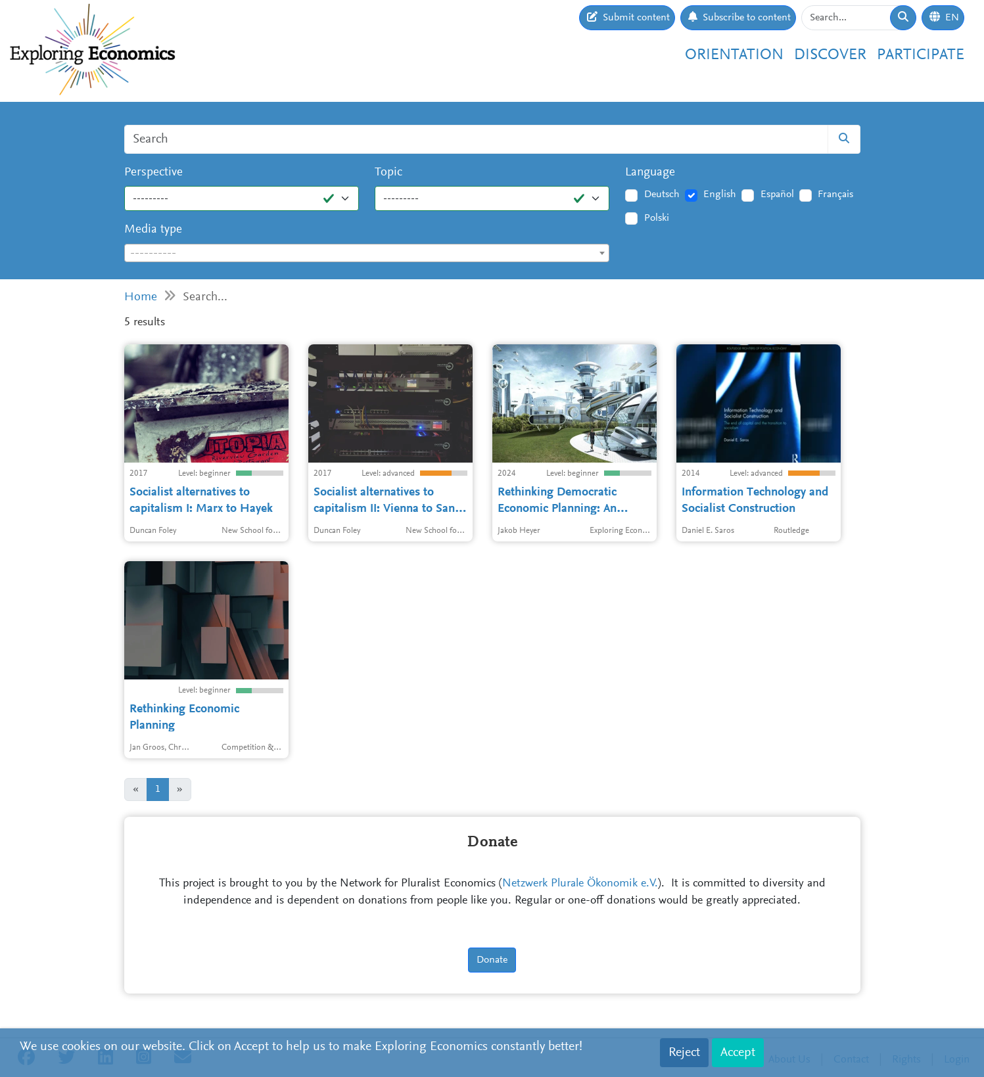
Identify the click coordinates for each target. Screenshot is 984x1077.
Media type (153, 229)
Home (140, 297)
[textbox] (367, 253)
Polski (656, 218)
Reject (684, 1052)
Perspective (153, 172)
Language (650, 172)
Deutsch (662, 194)
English (719, 194)
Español (777, 194)
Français (835, 194)
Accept (737, 1052)
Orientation (734, 55)
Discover (830, 55)
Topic (388, 172)
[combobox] (367, 253)
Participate (920, 55)
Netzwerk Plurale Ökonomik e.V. (580, 884)
